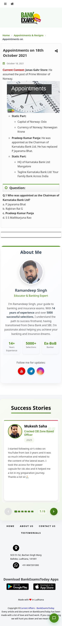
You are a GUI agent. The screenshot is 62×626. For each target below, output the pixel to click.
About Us (26, 526)
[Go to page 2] (19, 511)
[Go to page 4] (25, 511)
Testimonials (31, 532)
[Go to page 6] (32, 511)
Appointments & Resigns (29, 35)
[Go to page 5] (29, 511)
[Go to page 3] (22, 511)
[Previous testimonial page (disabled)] (8, 511)
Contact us (47, 526)
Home (6, 35)
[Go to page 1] (15, 512)
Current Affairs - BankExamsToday (37, 608)
